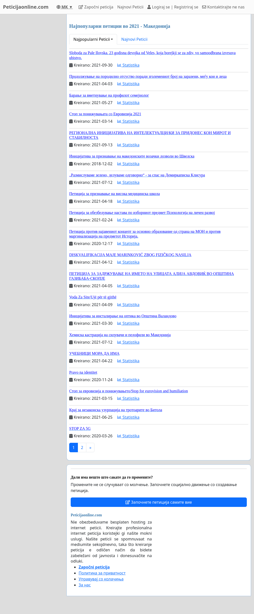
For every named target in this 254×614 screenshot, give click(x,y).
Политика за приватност (102, 573)
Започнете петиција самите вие (159, 502)
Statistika (128, 65)
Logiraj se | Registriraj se (172, 7)
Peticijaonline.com (26, 6)
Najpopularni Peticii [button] (91, 39)
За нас (85, 585)
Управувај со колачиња (101, 579)
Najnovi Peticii (130, 7)
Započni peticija (96, 7)
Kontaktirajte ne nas (223, 7)
